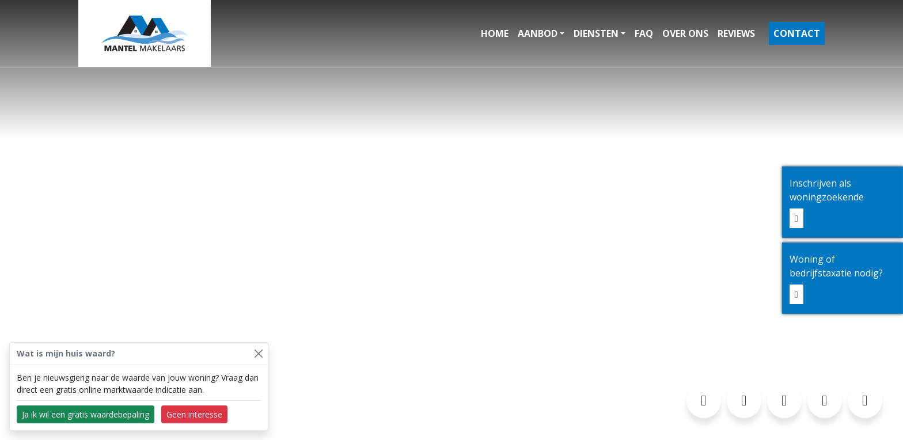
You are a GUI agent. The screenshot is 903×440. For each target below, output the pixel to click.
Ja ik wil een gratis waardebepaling (85, 414)
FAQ (644, 33)
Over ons (685, 33)
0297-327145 (116, 292)
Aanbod (537, 33)
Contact (796, 33)
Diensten (596, 33)
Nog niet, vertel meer (547, 134)
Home (495, 33)
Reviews (736, 33)
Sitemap (354, 425)
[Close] (258, 353)
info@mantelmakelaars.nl (143, 315)
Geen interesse (194, 414)
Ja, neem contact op (737, 134)
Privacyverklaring (304, 425)
